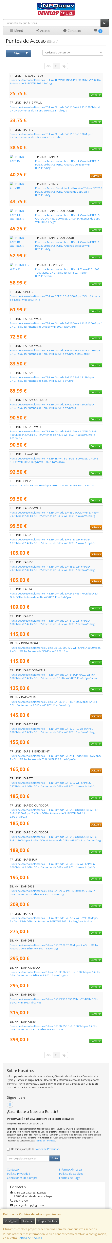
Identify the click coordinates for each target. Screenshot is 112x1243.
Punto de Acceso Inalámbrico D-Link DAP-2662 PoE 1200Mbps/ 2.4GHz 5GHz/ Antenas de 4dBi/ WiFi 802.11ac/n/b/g (52, 892)
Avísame (96, 176)
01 (56, 66)
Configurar (11, 1221)
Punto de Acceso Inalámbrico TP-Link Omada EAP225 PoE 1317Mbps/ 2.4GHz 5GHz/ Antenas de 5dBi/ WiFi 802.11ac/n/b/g (52, 379)
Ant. (49, 66)
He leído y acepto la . (35, 1149)
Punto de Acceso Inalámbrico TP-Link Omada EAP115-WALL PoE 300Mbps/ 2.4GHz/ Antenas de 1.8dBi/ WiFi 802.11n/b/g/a (55, 108)
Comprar (96, 94)
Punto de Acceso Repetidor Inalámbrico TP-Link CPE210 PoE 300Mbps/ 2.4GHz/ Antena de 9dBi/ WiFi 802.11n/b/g (52, 189)
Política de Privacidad (45, 1140)
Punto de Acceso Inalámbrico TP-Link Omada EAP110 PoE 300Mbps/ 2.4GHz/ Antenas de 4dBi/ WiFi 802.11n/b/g (51, 135)
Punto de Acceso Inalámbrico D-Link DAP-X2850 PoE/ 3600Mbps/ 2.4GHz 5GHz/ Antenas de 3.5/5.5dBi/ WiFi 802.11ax (54, 1027)
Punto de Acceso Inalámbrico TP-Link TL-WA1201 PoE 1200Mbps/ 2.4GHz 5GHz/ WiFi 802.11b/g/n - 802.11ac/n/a (54, 270)
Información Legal (70, 1169)
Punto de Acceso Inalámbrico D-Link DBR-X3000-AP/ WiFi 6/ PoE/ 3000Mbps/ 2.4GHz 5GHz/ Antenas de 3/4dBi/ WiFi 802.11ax (56, 649)
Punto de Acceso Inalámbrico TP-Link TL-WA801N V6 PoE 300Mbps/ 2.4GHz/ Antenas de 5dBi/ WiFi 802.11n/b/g (55, 81)
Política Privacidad (18, 1173)
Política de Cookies (30, 1238)
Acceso (42, 31)
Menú (16, 31)
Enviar (54, 1158)
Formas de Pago (69, 1178)
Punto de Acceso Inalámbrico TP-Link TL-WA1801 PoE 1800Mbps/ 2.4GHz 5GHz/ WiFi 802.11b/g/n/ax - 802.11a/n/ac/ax (54, 460)
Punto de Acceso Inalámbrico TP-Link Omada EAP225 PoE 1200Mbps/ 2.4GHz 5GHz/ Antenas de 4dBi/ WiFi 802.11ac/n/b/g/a (52, 406)
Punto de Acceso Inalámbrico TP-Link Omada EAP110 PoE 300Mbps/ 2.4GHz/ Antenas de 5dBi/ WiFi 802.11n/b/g (51, 243)
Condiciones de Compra (22, 1178)
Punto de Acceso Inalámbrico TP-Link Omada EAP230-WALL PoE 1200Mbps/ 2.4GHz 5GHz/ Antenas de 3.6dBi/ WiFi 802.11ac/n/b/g (56, 324)
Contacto (72, 31)
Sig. (64, 66)
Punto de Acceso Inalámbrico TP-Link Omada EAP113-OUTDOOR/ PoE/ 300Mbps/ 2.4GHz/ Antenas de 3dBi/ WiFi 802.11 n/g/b (52, 216)
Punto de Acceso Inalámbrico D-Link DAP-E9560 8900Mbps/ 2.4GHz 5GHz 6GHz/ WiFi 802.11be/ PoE (54, 1000)
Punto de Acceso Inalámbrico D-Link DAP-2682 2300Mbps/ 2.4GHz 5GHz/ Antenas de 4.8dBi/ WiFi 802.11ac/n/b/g (54, 946)
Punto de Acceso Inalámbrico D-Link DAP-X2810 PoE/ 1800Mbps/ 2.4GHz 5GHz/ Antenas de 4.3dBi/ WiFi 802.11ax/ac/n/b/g (54, 703)
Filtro (20, 53)
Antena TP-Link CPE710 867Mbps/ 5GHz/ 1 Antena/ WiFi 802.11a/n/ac (52, 485)
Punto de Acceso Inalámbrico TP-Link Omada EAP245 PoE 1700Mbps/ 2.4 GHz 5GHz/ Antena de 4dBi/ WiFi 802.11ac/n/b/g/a (54, 595)
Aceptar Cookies (47, 1221)
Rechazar (28, 1221)
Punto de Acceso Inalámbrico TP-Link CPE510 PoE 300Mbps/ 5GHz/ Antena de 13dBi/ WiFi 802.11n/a (55, 297)
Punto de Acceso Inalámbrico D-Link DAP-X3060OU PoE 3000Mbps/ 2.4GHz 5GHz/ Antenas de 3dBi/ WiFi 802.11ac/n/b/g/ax (55, 973)
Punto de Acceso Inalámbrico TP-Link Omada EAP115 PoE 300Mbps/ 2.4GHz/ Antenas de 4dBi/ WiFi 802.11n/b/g (51, 162)
